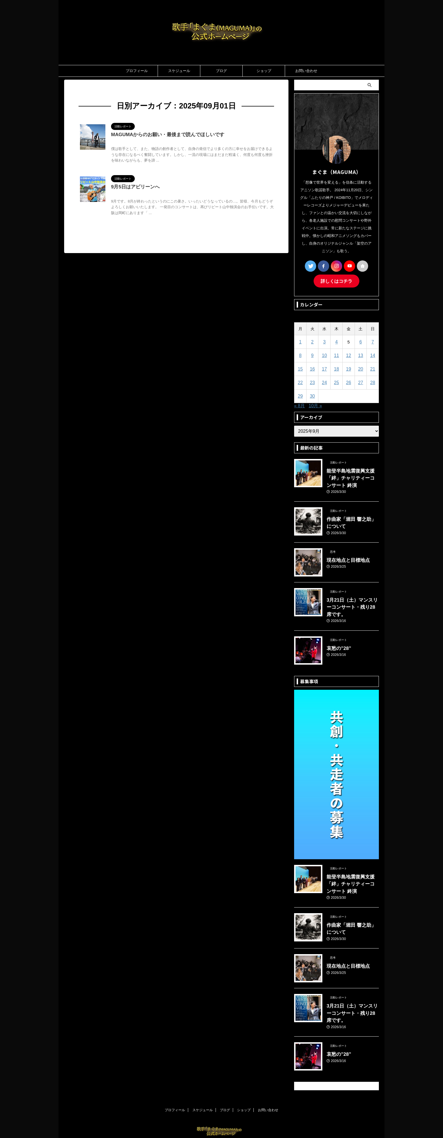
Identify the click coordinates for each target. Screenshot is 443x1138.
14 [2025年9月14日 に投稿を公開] (372, 354)
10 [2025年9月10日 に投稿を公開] (324, 354)
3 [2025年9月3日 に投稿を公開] (324, 341)
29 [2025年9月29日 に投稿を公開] (300, 395)
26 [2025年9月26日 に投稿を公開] (348, 381)
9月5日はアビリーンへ (134, 187)
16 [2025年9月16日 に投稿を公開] (312, 368)
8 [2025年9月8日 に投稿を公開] (300, 354)
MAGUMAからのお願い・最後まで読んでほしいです (164, 134)
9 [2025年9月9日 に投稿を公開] (312, 354)
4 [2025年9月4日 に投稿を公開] (336, 341)
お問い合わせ (306, 71)
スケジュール (179, 71)
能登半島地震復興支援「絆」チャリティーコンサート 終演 (352, 476)
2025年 (100, 91)
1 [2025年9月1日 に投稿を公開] (300, 341)
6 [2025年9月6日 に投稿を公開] (360, 341)
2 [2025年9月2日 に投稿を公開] (312, 341)
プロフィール (137, 71)
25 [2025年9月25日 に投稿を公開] (336, 381)
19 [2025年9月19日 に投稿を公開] (348, 368)
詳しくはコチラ (336, 280)
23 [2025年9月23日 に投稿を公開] (312, 381)
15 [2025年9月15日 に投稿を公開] (300, 368)
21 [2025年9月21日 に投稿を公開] (372, 368)
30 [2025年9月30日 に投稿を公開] (312, 395)
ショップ (264, 71)
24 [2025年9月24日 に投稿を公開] (324, 381)
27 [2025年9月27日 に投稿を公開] (360, 381)
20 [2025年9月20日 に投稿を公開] (360, 368)
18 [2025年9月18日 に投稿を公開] (336, 368)
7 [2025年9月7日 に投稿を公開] (373, 341)
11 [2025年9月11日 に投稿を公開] (336, 354)
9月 (113, 91)
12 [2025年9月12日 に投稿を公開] (348, 354)
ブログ (221, 71)
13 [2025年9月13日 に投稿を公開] (360, 354)
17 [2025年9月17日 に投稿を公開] (324, 368)
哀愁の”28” (337, 635)
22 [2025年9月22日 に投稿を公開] (300, 381)
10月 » (315, 404)
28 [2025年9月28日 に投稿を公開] (372, 381)
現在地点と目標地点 (344, 555)
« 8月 (299, 404)
